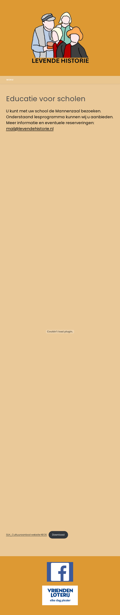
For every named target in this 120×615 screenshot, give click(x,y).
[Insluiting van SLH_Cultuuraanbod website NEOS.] (60, 332)
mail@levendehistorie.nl (30, 128)
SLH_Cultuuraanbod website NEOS (26, 534)
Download (58, 534)
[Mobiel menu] (9, 79)
